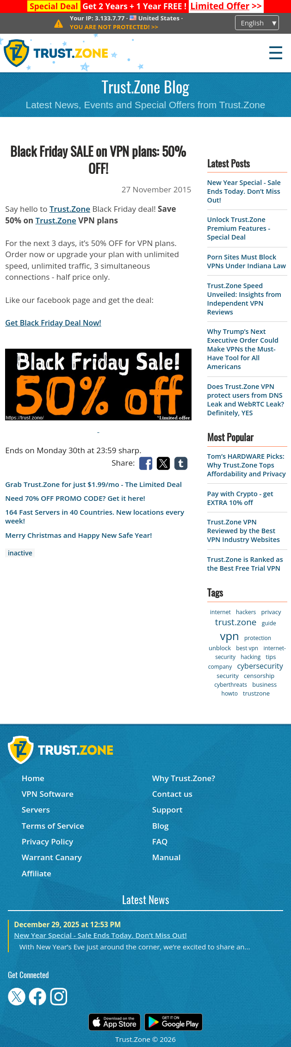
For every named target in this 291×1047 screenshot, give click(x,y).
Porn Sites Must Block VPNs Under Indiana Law (246, 261)
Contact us (172, 793)
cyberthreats (230, 685)
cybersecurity (260, 666)
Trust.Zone (70, 208)
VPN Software (48, 793)
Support (167, 809)
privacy (271, 612)
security (227, 675)
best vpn (247, 648)
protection (257, 638)
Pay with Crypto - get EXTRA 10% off (240, 498)
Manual (166, 857)
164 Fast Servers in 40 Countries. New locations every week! (94, 516)
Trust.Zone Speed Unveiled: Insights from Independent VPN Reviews (244, 298)
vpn (229, 635)
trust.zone (236, 622)
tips (271, 657)
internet (220, 612)
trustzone (256, 693)
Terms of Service (53, 825)
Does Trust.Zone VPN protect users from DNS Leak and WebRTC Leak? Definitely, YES (246, 399)
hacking (250, 657)
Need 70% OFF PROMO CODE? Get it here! (75, 498)
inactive (20, 552)
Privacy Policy (47, 841)
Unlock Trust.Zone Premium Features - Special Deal (238, 228)
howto (230, 693)
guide (269, 623)
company (220, 667)
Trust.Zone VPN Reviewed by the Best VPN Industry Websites (243, 530)
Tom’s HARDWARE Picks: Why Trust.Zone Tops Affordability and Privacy (246, 465)
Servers (36, 809)
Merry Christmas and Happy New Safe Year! (78, 535)
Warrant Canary (52, 857)
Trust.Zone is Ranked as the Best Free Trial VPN (245, 564)
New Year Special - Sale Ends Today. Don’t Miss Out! (244, 191)
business (264, 684)
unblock (220, 648)
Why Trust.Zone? (183, 778)
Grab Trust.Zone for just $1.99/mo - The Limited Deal (93, 484)
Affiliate (36, 873)
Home (33, 778)
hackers (246, 612)
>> (226, 6)
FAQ (160, 841)
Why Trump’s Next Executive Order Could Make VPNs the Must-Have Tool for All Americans (243, 349)
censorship (259, 675)
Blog (160, 825)
